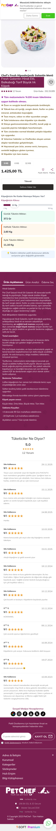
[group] (28, 40)
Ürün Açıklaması (13, 282)
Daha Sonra (32, 15)
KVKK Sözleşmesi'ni (13, 742)
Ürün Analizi (32, 282)
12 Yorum (11, 91)
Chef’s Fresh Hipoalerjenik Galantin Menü (27, 75)
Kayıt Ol (43, 736)
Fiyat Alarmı (43, 171)
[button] (26, 70)
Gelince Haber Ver (28, 187)
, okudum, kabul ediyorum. (21, 742)
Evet (48, 15)
